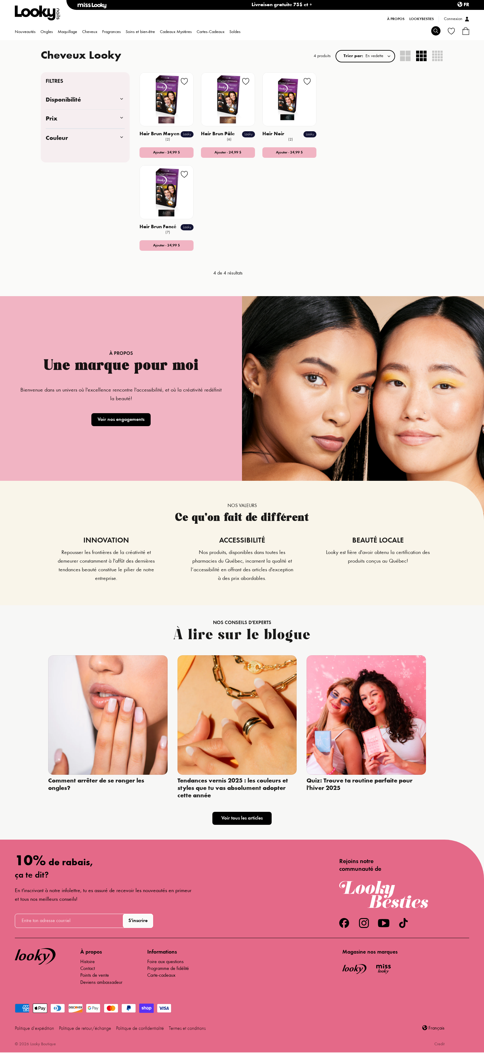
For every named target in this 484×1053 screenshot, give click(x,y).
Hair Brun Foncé (158, 226)
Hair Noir (274, 134)
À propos (395, 19)
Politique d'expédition (34, 1028)
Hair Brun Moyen (160, 134)
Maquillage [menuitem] (67, 32)
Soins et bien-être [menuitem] (140, 32)
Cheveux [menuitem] (89, 32)
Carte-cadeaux (161, 975)
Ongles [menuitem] (46, 32)
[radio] (405, 56)
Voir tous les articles (242, 818)
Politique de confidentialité (140, 1028)
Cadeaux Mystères (176, 32)
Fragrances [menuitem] (111, 32)
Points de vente (94, 975)
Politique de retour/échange (85, 1028)
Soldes (234, 32)
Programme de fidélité (168, 968)
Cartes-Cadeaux (210, 32)
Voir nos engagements (121, 419)
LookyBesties (421, 19)
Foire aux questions (165, 961)
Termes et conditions (187, 1028)
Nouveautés (25, 32)
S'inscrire (138, 920)
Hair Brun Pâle (218, 134)
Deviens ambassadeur (101, 982)
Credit (439, 1044)
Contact (87, 968)
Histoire (87, 961)
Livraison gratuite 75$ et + (282, 4)
